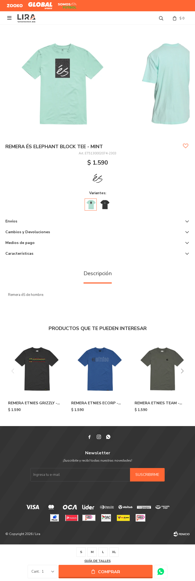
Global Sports (39, 3)
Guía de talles (97, 561)
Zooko (12, 3)
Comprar (109, 572)
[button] (182, 371)
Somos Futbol (63, 5)
